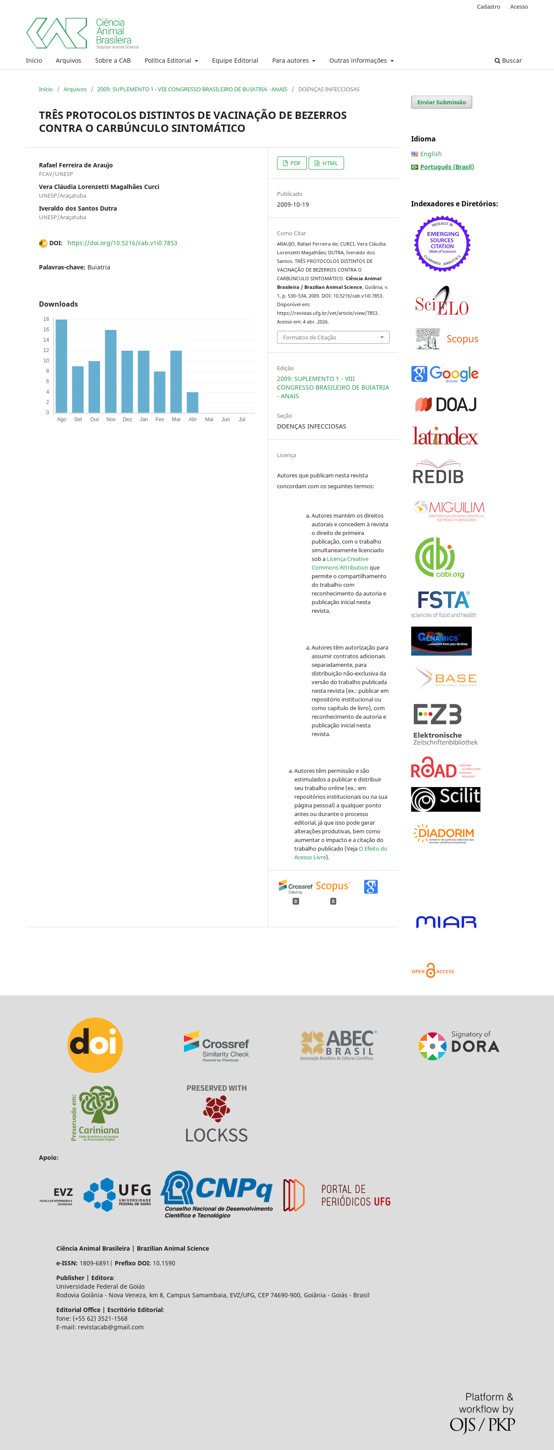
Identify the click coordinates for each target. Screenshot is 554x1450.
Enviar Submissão (441, 102)
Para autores (291, 60)
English (431, 154)
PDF (295, 163)
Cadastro (488, 6)
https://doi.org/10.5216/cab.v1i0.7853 (122, 243)
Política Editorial (169, 60)
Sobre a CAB (113, 60)
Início (34, 60)
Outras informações (359, 60)
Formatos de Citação (309, 337)
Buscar (508, 60)
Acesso (519, 6)
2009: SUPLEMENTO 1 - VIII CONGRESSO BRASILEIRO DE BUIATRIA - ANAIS (192, 89)
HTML (329, 163)
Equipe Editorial (235, 60)
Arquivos (68, 60)
